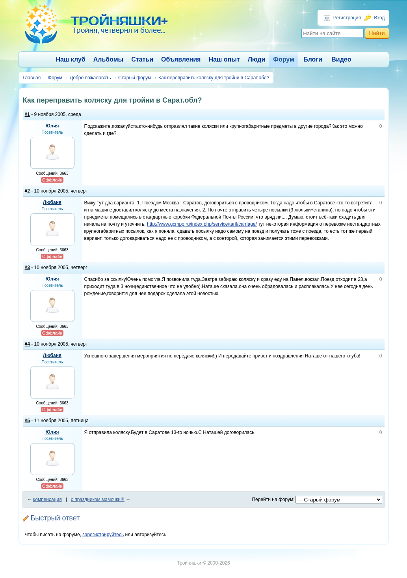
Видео (341, 59)
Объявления (181, 59)
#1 (27, 114)
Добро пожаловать (90, 77)
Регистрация (347, 18)
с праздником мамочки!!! (98, 499)
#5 (27, 420)
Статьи (142, 59)
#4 (27, 344)
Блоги (312, 59)
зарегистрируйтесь (103, 534)
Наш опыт (224, 59)
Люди (257, 59)
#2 (27, 191)
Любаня (52, 202)
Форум (283, 59)
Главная (32, 77)
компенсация (47, 499)
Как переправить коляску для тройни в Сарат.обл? (213, 77)
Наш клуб (70, 59)
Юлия (52, 126)
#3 (27, 267)
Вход (379, 18)
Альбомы (108, 59)
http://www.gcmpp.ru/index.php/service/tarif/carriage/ (202, 224)
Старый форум (134, 77)
